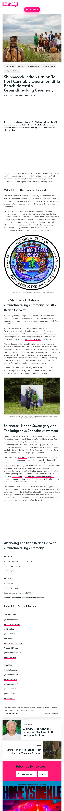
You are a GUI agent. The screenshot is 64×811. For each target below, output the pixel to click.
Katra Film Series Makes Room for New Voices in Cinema (23, 751)
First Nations (10, 66)
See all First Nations (51, 713)
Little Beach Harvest (36, 179)
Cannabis (21, 66)
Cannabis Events (33, 66)
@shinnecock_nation (12, 624)
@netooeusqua (10, 638)
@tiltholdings (9, 629)
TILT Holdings (36, 176)
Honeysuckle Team (21, 95)
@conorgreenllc (10, 634)
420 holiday (22, 457)
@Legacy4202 (9, 698)
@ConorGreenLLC (11, 684)
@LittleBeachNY (10, 670)
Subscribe (42, 774)
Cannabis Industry (49, 66)
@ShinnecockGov (11, 675)
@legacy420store (11, 648)
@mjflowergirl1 (10, 694)
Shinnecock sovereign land (14, 227)
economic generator (33, 339)
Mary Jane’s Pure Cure (31, 479)
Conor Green (39, 217)
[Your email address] (26, 774)
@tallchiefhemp (10, 657)
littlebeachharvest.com (35, 598)
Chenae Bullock (38, 460)
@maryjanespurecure (12, 653)
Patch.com (30, 347)
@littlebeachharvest (12, 620)
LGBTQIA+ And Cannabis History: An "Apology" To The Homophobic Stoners (39, 732)
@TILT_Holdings (10, 679)
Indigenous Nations (12, 71)
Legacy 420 (16, 479)
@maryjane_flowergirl (13, 643)
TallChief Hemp (50, 479)
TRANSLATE (32, 10)
